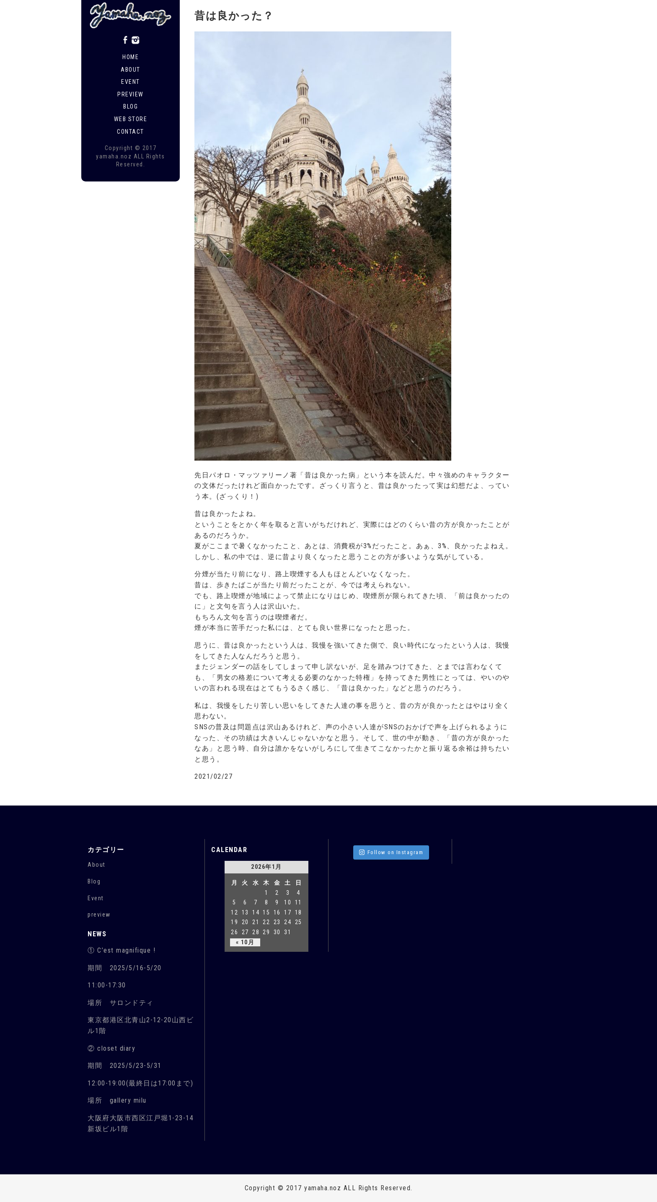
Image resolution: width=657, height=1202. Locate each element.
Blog (130, 106)
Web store (130, 119)
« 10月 (245, 942)
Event (130, 81)
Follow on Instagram (391, 852)
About (130, 69)
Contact (130, 131)
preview (99, 914)
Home (130, 57)
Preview (130, 94)
